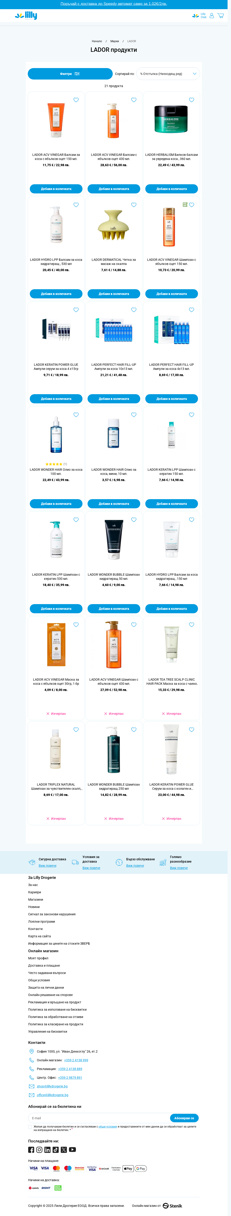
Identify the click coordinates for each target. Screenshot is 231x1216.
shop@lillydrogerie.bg (52, 1086)
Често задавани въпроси (47, 973)
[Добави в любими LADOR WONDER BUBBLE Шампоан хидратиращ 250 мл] (133, 729)
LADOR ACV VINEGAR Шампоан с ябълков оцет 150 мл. (171, 262)
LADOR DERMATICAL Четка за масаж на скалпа (114, 262)
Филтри (70, 73)
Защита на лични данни (46, 987)
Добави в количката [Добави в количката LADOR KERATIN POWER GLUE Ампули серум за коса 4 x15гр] (56, 399)
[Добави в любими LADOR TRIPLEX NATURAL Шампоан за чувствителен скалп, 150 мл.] (76, 729)
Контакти (35, 929)
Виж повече (47, 865)
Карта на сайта (39, 936)
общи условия (108, 1126)
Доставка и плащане (44, 965)
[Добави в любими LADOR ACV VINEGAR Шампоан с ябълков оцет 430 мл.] (133, 624)
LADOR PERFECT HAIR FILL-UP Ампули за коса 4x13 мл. (171, 367)
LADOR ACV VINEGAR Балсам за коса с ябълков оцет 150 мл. (56, 157)
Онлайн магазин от (157, 1206)
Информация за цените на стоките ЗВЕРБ (59, 943)
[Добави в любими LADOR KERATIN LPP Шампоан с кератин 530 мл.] (76, 519)
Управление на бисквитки (47, 1031)
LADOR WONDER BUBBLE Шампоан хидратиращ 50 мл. (114, 576)
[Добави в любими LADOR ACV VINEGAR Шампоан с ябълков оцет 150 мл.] (191, 204)
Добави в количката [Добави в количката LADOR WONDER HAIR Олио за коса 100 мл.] (56, 504)
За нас (33, 885)
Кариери (34, 892)
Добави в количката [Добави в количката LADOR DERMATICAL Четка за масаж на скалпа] (114, 294)
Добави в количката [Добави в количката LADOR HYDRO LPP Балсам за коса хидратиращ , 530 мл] (56, 294)
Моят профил (38, 958)
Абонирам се (184, 1118)
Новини (34, 907)
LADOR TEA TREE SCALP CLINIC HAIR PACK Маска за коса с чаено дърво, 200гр (171, 682)
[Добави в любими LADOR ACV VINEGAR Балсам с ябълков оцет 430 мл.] (133, 100)
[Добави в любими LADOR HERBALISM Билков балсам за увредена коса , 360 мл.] (191, 100)
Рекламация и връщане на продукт (55, 1002)
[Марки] (114, 41)
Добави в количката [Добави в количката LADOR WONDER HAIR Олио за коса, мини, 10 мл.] (114, 504)
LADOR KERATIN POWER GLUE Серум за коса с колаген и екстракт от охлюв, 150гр (171, 787)
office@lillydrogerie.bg (52, 1095)
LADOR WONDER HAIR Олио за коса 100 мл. (56, 472)
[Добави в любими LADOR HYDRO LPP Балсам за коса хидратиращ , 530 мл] (76, 204)
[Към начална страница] (97, 41)
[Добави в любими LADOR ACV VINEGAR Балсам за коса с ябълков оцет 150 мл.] (76, 100)
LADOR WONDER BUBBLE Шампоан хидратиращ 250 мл (114, 786)
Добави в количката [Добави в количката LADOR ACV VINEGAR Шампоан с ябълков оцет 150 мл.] (172, 294)
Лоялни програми (41, 921)
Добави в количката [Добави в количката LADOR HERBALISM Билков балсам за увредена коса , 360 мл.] (172, 189)
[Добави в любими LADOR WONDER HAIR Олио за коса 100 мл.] (76, 414)
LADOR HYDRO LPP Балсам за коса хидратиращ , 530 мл (56, 262)
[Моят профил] (211, 15)
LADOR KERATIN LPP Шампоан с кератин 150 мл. (171, 472)
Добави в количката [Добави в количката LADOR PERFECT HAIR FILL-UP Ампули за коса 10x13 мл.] (114, 399)
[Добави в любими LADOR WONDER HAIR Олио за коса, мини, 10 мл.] (133, 414)
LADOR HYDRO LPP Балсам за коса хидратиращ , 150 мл (172, 576)
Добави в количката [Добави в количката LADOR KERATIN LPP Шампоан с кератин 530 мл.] (56, 609)
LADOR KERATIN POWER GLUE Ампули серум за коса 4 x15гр (56, 367)
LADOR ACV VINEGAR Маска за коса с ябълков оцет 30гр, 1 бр (56, 681)
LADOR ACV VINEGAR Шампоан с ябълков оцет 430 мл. (113, 681)
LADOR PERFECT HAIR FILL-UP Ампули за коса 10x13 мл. (113, 367)
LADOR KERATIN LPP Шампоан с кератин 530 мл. (56, 576)
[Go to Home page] (26, 15)
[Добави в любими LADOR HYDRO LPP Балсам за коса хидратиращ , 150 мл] (191, 519)
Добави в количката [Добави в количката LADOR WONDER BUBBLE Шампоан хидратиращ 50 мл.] (114, 609)
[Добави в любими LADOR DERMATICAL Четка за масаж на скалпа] (133, 204)
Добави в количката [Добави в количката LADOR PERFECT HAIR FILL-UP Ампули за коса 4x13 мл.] (172, 399)
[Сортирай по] (168, 73)
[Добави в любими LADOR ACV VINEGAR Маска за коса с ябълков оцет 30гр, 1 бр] (76, 624)
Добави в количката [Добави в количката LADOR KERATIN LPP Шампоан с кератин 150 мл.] (172, 504)
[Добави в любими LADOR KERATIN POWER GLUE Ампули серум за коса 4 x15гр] (76, 309)
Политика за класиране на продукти (55, 1024)
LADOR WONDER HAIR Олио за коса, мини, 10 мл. (113, 472)
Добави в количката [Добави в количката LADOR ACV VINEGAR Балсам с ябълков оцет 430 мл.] (114, 189)
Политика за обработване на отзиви (55, 1017)
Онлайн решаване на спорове (50, 995)
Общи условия (39, 980)
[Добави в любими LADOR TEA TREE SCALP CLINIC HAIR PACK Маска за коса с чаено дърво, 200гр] (191, 624)
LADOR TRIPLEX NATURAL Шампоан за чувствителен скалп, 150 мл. (56, 787)
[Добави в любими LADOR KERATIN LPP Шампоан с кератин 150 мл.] (191, 414)
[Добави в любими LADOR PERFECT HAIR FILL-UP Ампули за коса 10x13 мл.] (133, 309)
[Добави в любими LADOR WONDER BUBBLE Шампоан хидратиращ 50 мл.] (133, 519)
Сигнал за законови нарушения (52, 914)
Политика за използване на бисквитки (57, 1009)
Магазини (35, 899)
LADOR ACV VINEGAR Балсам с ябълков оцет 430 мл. (114, 157)
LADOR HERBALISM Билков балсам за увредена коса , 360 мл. (171, 157)
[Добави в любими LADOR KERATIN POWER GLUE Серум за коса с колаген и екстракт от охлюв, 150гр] (191, 729)
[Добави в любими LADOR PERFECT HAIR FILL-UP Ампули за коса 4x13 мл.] (191, 309)
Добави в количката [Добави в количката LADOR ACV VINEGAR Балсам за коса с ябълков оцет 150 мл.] (56, 189)
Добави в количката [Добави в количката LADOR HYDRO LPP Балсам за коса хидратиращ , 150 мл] (172, 609)
